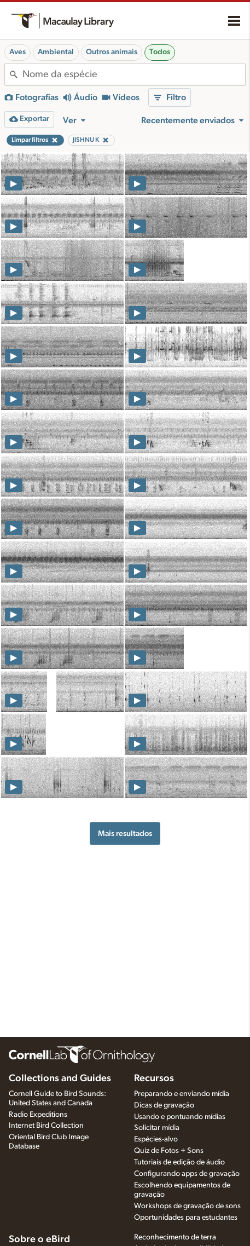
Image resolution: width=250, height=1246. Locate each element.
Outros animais (111, 52)
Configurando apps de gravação (187, 1174)
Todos (159, 52)
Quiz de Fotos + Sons (169, 1151)
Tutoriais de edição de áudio (179, 1162)
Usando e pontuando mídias (179, 1117)
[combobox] (133, 74)
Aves (17, 52)
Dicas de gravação (164, 1105)
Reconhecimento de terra (175, 1237)
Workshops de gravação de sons (187, 1206)
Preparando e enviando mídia (181, 1094)
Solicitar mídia (156, 1128)
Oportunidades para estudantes (185, 1217)
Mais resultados (125, 833)
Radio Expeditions (38, 1114)
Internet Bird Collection (46, 1125)
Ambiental (56, 52)
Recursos (154, 1078)
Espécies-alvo (156, 1139)
